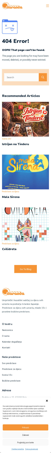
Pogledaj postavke (25, 442)
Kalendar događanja (12, 341)
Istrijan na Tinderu (15, 144)
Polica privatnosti (31, 449)
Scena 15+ (6, 138)
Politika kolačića (18, 449)
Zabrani (25, 435)
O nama (5, 335)
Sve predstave (9, 363)
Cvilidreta (9, 249)
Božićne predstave (11, 380)
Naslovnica (7, 330)
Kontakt (6, 347)
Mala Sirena (11, 197)
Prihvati (25, 427)
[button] (47, 400)
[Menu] (47, 5)
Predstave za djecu (10, 191)
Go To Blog (25, 269)
